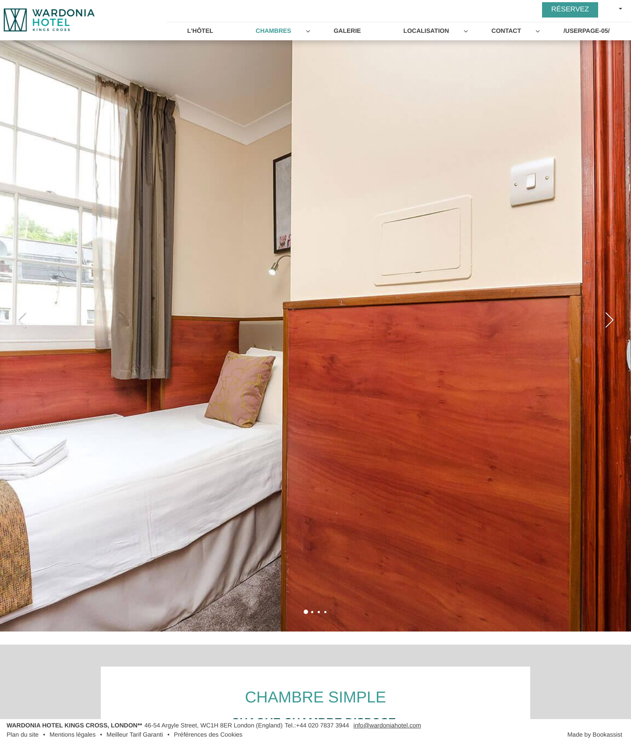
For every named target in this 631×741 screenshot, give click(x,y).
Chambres (273, 30)
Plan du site (23, 734)
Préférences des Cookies (208, 734)
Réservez (570, 9)
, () (214, 725)
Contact (506, 30)
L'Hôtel (200, 30)
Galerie (347, 30)
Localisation (426, 30)
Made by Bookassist (594, 734)
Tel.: (317, 725)
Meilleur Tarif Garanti (134, 734)
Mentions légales (73, 734)
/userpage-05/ (587, 30)
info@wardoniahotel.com (387, 725)
